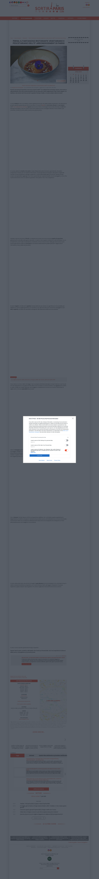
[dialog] (49, 439)
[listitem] (49, 437)
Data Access (49, 460)
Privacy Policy (57, 460)
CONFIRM (39, 455)
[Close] (73, 418)
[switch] (66, 440)
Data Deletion (42, 460)
